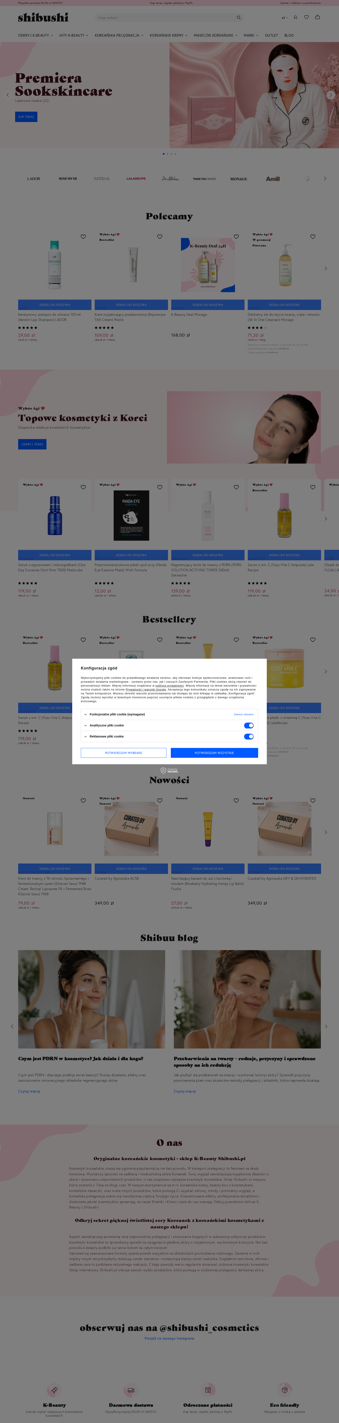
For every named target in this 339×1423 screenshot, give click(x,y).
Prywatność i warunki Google (146, 689)
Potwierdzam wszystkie (214, 753)
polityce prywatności (170, 685)
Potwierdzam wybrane (123, 753)
